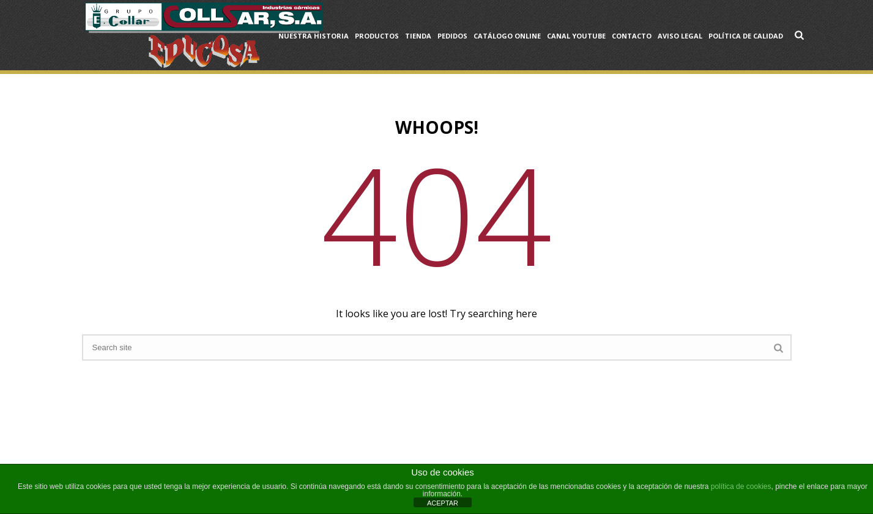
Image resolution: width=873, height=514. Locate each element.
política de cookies (741, 486)
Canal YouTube (576, 35)
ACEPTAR (442, 503)
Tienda (418, 35)
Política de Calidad (745, 35)
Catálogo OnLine (507, 35)
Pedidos (452, 35)
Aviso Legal (680, 35)
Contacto (632, 35)
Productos (377, 35)
